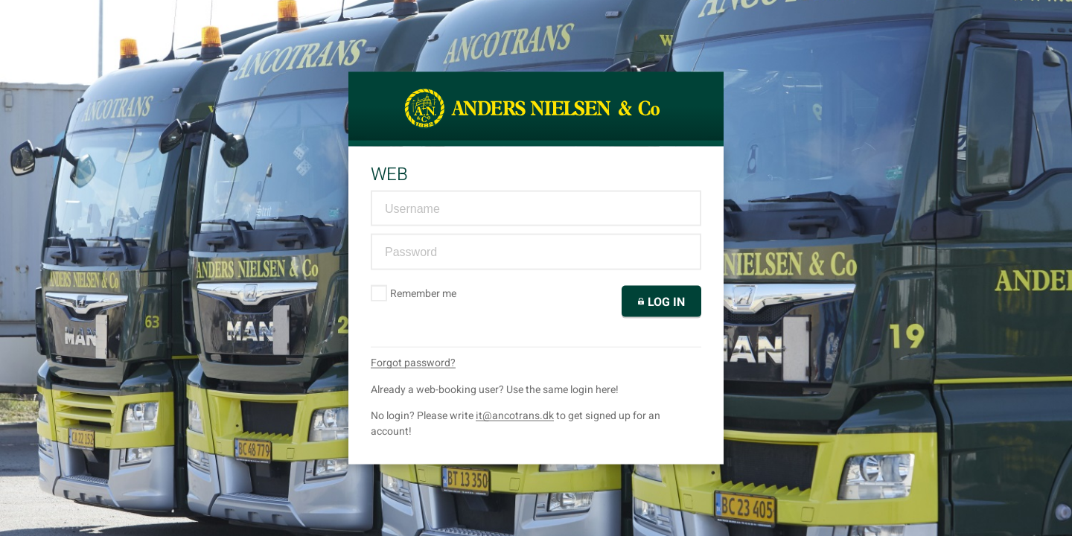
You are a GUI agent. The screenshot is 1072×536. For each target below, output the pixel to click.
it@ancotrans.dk (515, 415)
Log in (661, 301)
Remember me (414, 293)
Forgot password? (413, 362)
